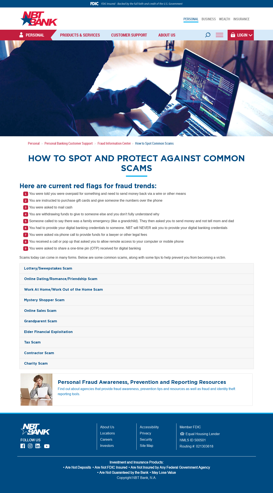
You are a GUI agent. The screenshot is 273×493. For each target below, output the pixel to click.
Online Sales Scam (40, 311)
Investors (107, 446)
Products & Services (80, 35)
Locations (107, 433)
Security (146, 439)
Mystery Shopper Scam (44, 300)
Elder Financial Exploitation (48, 332)
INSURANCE (241, 19)
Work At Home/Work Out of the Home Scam (63, 289)
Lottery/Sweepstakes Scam (48, 268)
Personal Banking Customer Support (69, 143)
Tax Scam (32, 342)
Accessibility (149, 427)
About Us (166, 35)
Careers (106, 439)
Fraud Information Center (114, 143)
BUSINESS (209, 19)
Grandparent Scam (40, 321)
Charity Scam (36, 363)
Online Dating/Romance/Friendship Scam (60, 279)
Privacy (145, 433)
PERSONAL (190, 19)
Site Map (146, 446)
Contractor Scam (39, 353)
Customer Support (129, 35)
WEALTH (224, 19)
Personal (34, 143)
